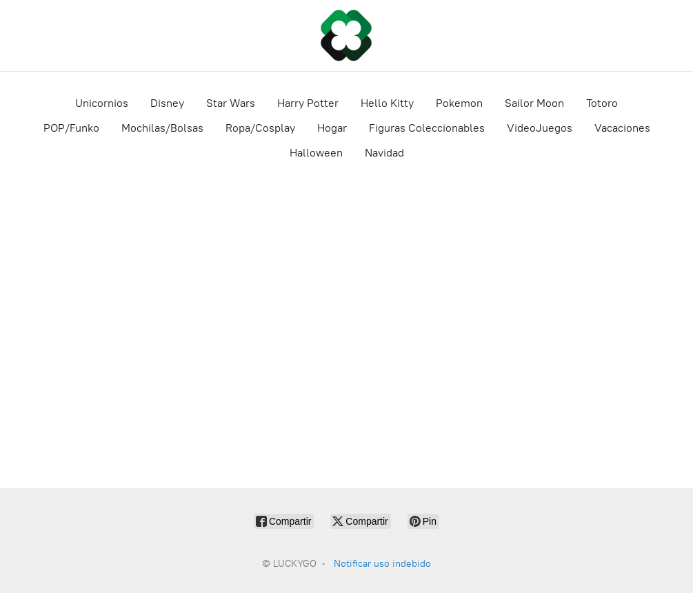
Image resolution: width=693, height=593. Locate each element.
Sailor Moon (534, 103)
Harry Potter (308, 103)
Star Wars (230, 103)
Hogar (332, 127)
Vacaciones (622, 127)
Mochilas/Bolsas (162, 127)
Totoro (602, 103)
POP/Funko (71, 127)
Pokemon (459, 103)
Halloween (316, 152)
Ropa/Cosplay (260, 127)
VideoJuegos (539, 127)
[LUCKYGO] (346, 36)
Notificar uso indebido (382, 564)
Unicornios (101, 103)
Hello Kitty (387, 103)
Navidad (384, 152)
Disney (167, 103)
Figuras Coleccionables (427, 127)
